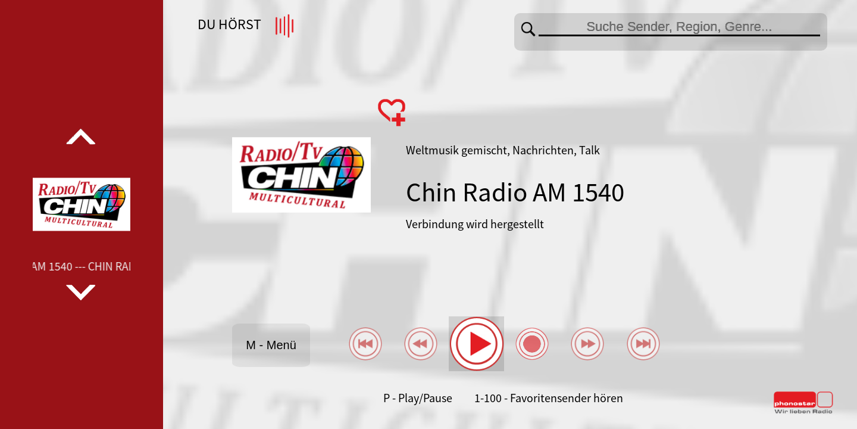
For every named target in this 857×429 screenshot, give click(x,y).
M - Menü (271, 345)
